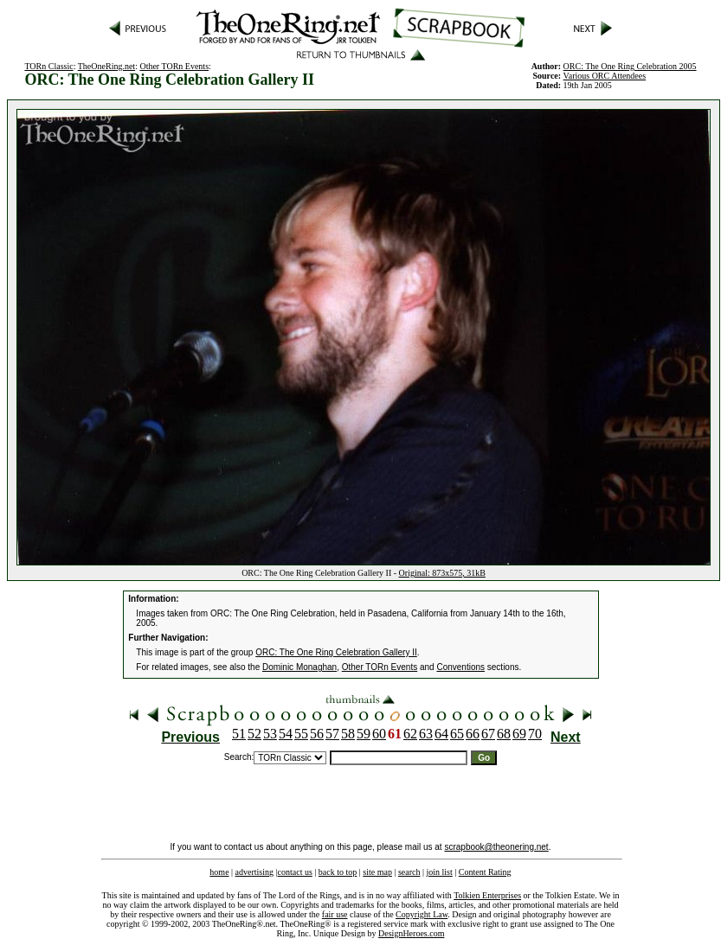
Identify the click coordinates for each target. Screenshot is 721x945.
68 (504, 733)
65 (457, 733)
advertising (254, 872)
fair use (335, 914)
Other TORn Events (174, 66)
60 (379, 733)
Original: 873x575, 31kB (442, 573)
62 (410, 733)
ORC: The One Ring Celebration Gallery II (336, 652)
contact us (295, 872)
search (409, 872)
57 (332, 733)
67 (488, 733)
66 (473, 733)
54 (286, 733)
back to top (338, 872)
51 (239, 733)
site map (377, 872)
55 (301, 733)
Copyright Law (421, 914)
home (219, 872)
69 (519, 733)
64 (441, 733)
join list (439, 872)
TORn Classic (48, 66)
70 (535, 733)
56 (317, 733)
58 (348, 733)
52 (254, 733)
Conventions (460, 667)
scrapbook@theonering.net (496, 847)
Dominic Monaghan (299, 667)
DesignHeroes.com (411, 933)
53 (270, 733)
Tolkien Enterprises (487, 895)
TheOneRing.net (106, 66)
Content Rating (485, 872)
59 (363, 733)
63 (426, 733)
